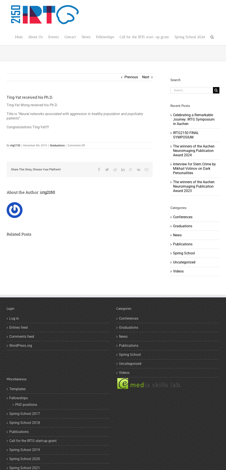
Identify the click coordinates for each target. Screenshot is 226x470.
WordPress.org (20, 345)
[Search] (216, 90)
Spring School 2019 (24, 450)
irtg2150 (15, 145)
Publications (182, 244)
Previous (131, 77)
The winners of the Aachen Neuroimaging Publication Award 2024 (194, 150)
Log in (14, 318)
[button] (212, 36)
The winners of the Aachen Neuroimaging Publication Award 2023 (194, 186)
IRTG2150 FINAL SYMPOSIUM (186, 135)
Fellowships (18, 398)
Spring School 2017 (24, 414)
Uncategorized (184, 262)
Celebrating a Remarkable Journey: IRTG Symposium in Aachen (194, 119)
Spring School (184, 253)
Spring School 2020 (24, 459)
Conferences (182, 217)
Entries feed (18, 327)
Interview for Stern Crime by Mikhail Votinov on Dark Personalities (194, 168)
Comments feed (21, 336)
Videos (178, 271)
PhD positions (26, 405)
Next (145, 77)
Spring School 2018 (24, 423)
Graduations (57, 145)
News (177, 235)
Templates (17, 389)
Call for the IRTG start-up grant (32, 441)
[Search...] (191, 90)
